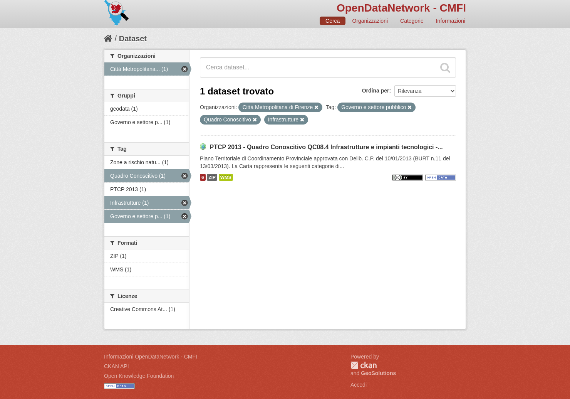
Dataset (133, 38)
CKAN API (116, 366)
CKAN (363, 365)
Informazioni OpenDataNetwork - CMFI (150, 357)
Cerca (332, 21)
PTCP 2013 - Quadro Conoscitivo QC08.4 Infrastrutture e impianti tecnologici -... (326, 147)
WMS (225, 177)
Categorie (412, 21)
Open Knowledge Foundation (139, 376)
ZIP (211, 177)
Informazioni (450, 21)
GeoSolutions (378, 373)
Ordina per (375, 91)
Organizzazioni (370, 21)
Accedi (358, 385)
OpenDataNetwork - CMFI (401, 8)
